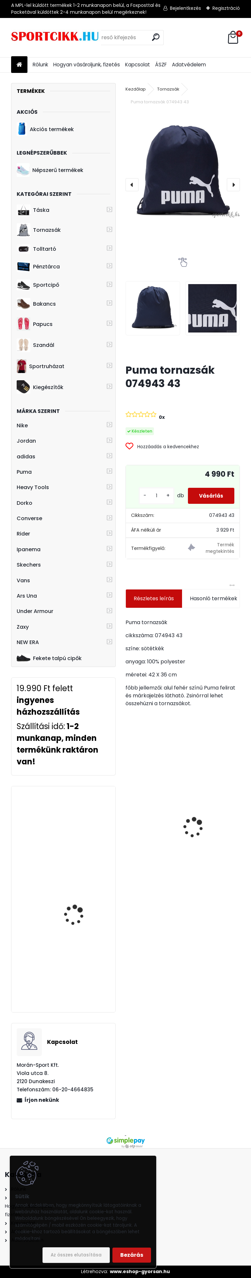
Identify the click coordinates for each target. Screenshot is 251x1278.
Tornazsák (39, 230)
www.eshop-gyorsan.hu (140, 1271)
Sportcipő (38, 285)
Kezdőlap (136, 89)
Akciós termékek (45, 129)
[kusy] (151, 496)
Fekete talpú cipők (49, 658)
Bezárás (131, 1255)
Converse (29, 518)
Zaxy (23, 627)
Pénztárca (38, 266)
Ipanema (29, 549)
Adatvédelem (189, 64)
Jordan (26, 441)
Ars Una (27, 596)
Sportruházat (40, 366)
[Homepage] (19, 65)
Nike (22, 425)
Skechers (29, 565)
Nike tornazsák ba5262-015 (208, 816)
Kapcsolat (137, 64)
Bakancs (36, 304)
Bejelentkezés (185, 8)
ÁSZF (161, 64)
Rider (23, 533)
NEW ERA (28, 642)
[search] (155, 37)
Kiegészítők (40, 387)
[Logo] (56, 37)
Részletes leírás (154, 598)
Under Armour (35, 611)
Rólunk (40, 64)
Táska (33, 210)
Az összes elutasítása (76, 1255)
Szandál (35, 345)
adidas (26, 456)
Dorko (24, 503)
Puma (24, 472)
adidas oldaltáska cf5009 (76, 815)
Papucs (35, 324)
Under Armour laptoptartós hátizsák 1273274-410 (79, 887)
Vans (23, 580)
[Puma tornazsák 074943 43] (183, 169)
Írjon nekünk (42, 1100)
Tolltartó (36, 249)
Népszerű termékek (50, 170)
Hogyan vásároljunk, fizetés (86, 64)
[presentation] (132, 184)
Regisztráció (226, 8)
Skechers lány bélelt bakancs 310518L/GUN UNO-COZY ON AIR (153, 809)
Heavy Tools (33, 487)
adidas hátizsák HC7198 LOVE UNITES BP (82, 955)
